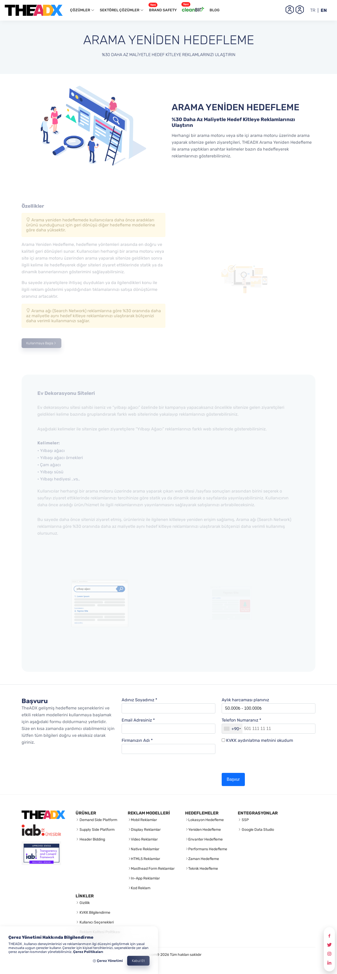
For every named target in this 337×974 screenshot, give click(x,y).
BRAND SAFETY (162, 8)
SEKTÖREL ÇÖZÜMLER (122, 10)
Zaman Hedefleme (203, 859)
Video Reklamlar (144, 839)
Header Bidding (92, 839)
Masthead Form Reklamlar (153, 868)
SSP (245, 820)
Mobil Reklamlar (144, 820)
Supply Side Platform (97, 829)
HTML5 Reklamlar (145, 859)
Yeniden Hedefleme (204, 829)
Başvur (233, 779)
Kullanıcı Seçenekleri (96, 922)
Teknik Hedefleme (203, 868)
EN (324, 10)
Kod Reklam (140, 888)
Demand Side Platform (98, 820)
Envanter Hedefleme (205, 839)
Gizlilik (84, 903)
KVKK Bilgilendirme (94, 912)
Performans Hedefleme (207, 849)
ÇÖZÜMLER (82, 10)
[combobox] (232, 728)
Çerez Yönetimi (108, 961)
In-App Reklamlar (145, 878)
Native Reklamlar (145, 849)
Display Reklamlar (146, 829)
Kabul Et (138, 961)
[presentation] (262, 760)
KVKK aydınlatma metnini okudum (259, 740)
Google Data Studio (257, 829)
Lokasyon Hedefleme (206, 820)
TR (312, 10)
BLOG (215, 10)
